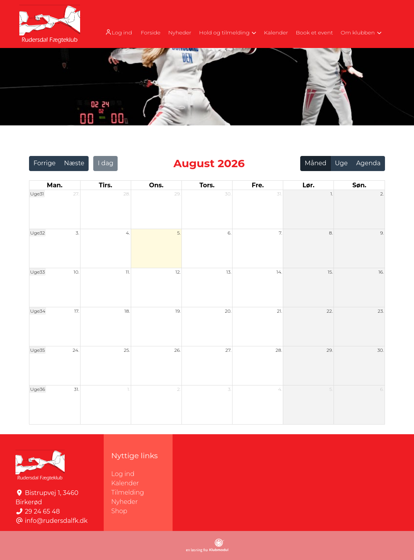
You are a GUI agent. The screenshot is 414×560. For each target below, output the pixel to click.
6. (229, 233)
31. (279, 194)
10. (76, 272)
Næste (74, 163)
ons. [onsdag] (156, 185)
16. (381, 272)
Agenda (368, 163)
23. (381, 311)
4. (128, 233)
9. (382, 233)
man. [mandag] (54, 185)
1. (331, 194)
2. (382, 194)
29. (177, 194)
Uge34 (37, 311)
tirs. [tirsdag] (105, 185)
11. (128, 272)
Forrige (44, 163)
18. (127, 311)
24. (76, 350)
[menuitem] (119, 32)
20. (228, 311)
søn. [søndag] (359, 185)
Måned (316, 163)
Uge (341, 163)
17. (76, 311)
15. (330, 272)
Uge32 (37, 233)
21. (279, 311)
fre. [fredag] (258, 185)
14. (279, 272)
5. (179, 233)
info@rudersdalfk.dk (56, 520)
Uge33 (37, 272)
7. (280, 233)
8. (331, 233)
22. (330, 311)
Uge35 (37, 350)
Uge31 (37, 194)
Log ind (118, 32)
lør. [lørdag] (309, 185)
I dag (105, 163)
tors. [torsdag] (206, 185)
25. (127, 350)
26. (177, 350)
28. (126, 194)
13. (228, 272)
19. (178, 311)
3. (77, 233)
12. (178, 272)
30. (228, 194)
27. (76, 194)
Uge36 (37, 389)
